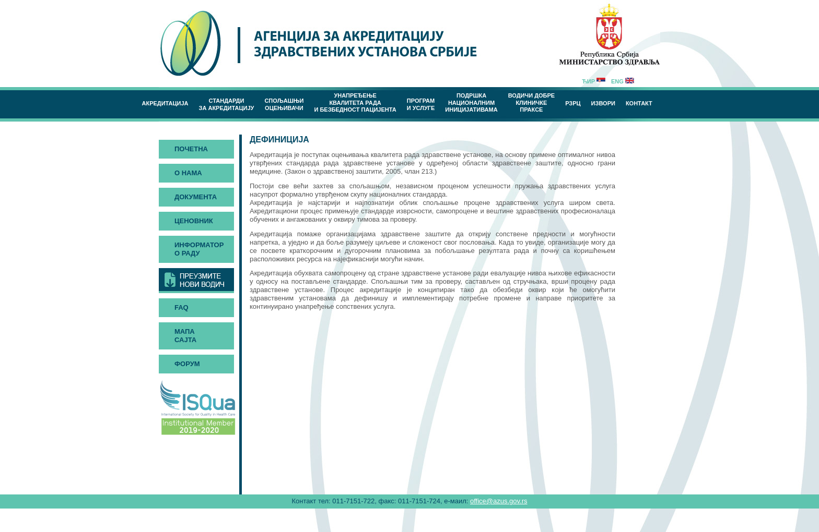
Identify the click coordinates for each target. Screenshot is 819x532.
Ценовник (193, 221)
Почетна (191, 149)
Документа (195, 197)
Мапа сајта (185, 336)
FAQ (181, 307)
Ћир (593, 81)
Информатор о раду (199, 249)
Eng (622, 81)
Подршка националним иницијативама (471, 102)
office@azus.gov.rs (499, 501)
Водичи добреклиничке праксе (531, 102)
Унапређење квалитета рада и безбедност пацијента (355, 102)
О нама (188, 173)
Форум (187, 364)
